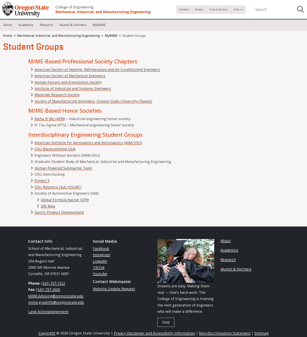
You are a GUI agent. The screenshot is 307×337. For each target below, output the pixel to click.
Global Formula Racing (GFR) (65, 199)
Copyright (47, 333)
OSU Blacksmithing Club (55, 148)
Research (46, 25)
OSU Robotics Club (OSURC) (57, 187)
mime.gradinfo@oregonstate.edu (56, 302)
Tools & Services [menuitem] (218, 9)
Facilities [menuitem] (184, 9)
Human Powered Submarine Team (63, 168)
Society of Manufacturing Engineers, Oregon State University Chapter (93, 101)
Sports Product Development (59, 212)
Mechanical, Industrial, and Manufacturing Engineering (103, 11)
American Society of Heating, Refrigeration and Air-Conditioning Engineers (97, 69)
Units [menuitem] (236, 9)
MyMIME (99, 25)
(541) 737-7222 (53, 283)
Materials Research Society (57, 94)
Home (7, 35)
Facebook (101, 248)
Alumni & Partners (73, 25)
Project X (42, 180)
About (7, 25)
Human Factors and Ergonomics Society (68, 82)
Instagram (101, 254)
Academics (25, 25)
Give (166, 322)
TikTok (99, 267)
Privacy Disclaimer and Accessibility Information (154, 333)
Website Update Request (114, 288)
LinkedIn (100, 261)
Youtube (100, 273)
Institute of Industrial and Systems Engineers (72, 88)
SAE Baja (48, 206)
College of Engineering (74, 7)
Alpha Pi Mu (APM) (49, 118)
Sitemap (262, 333)
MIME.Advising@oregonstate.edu (55, 296)
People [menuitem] (199, 9)
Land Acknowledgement (48, 311)
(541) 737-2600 (48, 289)
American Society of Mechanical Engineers (69, 75)
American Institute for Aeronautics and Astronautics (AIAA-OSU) (88, 142)
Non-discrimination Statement (225, 333)
